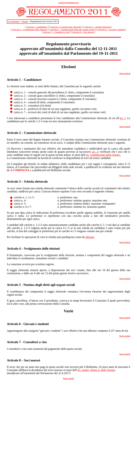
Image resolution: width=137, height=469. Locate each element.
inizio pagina (125, 74)
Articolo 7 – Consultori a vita (56, 32)
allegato (89, 237)
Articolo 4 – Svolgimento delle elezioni (29, 29)
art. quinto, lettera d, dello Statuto (96, 370)
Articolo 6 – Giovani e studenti (111, 29)
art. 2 (123, 118)
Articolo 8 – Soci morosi (83, 32)
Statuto (25, 21)
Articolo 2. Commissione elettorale (65, 27)
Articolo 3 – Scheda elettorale (97, 27)
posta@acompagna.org (68, 2)
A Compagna (13, 21)
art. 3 (95, 151)
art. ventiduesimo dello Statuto (103, 154)
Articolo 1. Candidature (36, 27)
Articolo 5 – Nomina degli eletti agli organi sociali (72, 29)
